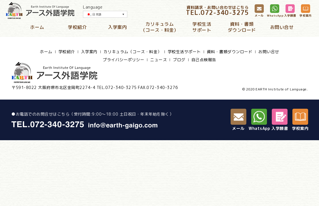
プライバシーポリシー (123, 60)
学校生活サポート (201, 27)
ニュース (158, 60)
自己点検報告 (203, 60)
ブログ (179, 60)
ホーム (37, 27)
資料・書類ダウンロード (242, 27)
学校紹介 (77, 27)
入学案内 (117, 27)
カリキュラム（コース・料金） (160, 27)
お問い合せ (282, 27)
